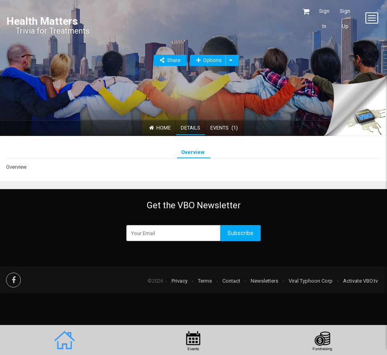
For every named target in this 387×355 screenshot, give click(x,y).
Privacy (180, 281)
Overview (193, 152)
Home (160, 128)
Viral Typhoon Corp (311, 281)
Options (208, 60)
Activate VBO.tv (360, 281)
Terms (205, 281)
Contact (231, 281)
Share (173, 60)
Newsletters (264, 281)
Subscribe (240, 233)
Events (224, 128)
